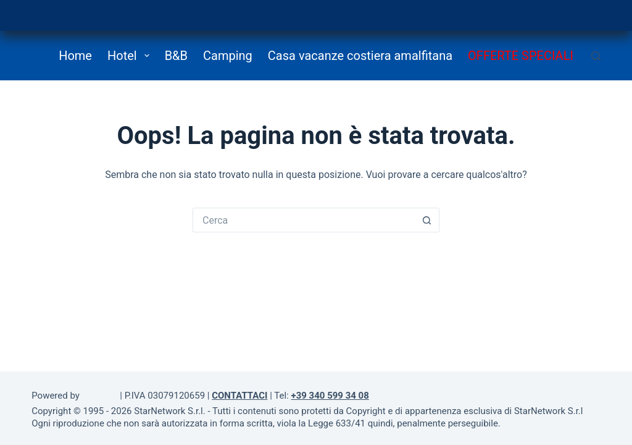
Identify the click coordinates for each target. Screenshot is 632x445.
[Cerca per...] (304, 220)
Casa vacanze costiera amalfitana (360, 55)
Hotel (130, 55)
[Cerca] (596, 56)
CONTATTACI (239, 395)
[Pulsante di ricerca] (427, 220)
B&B (176, 55)
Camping (227, 55)
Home (75, 55)
